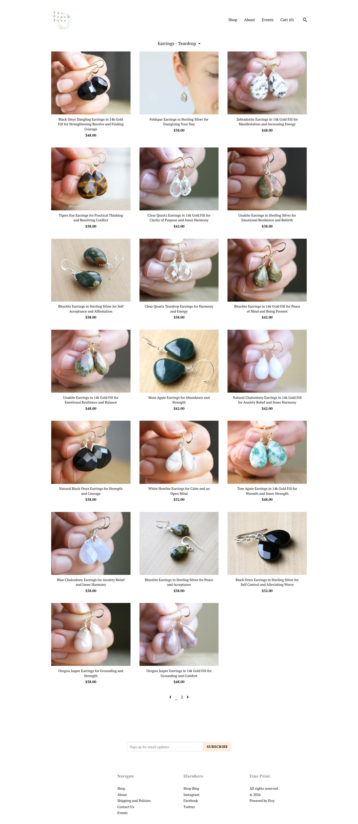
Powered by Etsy (262, 800)
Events (268, 19)
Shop (232, 19)
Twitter (189, 806)
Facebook (190, 800)
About (249, 19)
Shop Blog (191, 788)
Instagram (191, 794)
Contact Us (125, 806)
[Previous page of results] (171, 697)
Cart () (287, 19)
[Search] (305, 20)
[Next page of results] (187, 697)
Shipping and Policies (134, 800)
